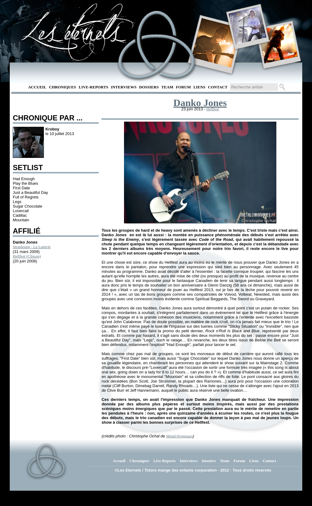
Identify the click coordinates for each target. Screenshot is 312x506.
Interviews (123, 87)
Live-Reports (93, 87)
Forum (183, 87)
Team (167, 87)
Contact (218, 87)
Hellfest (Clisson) (27, 256)
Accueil (37, 87)
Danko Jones (200, 102)
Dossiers (149, 87)
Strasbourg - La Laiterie (32, 246)
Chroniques (62, 87)
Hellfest (212, 109)
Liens (199, 87)
